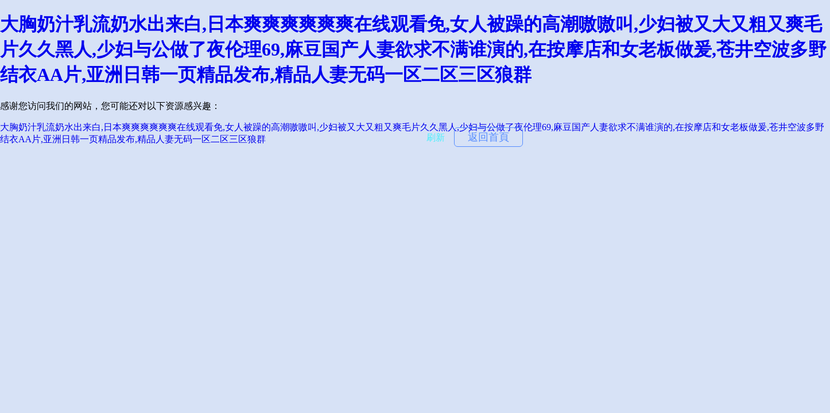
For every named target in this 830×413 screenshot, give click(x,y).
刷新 (435, 137)
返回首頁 (488, 137)
